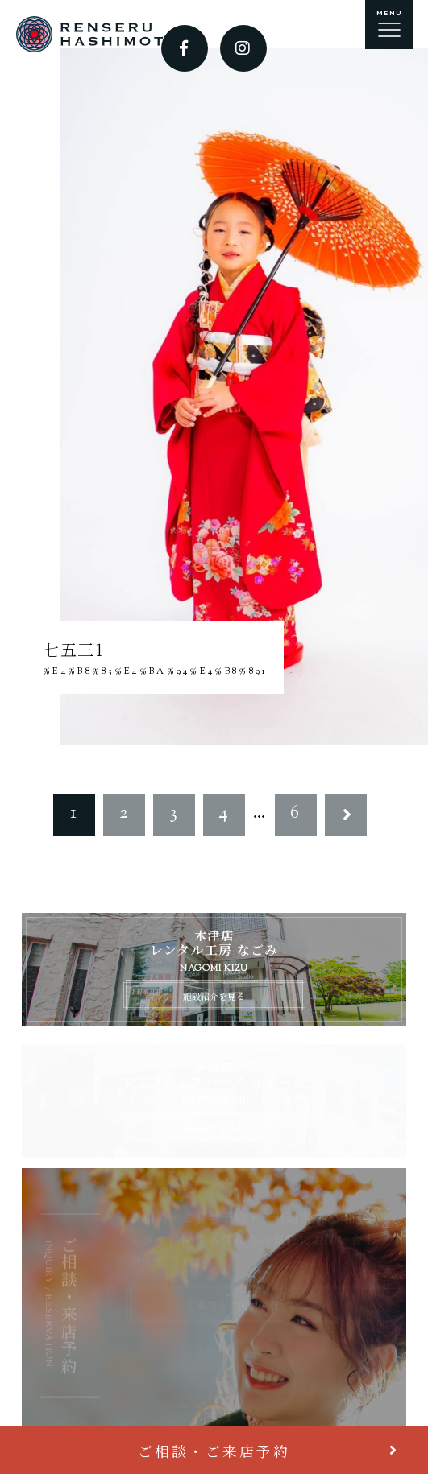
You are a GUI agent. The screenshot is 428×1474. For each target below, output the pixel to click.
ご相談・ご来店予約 (214, 1450)
